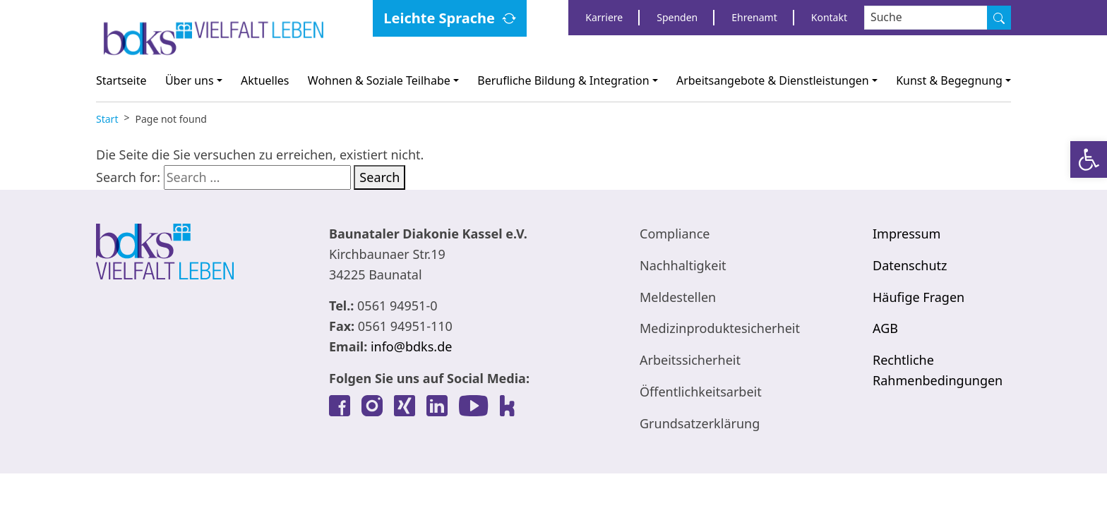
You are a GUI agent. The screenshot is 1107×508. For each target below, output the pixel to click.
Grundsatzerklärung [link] (700, 423)
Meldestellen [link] (678, 297)
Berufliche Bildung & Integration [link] (563, 80)
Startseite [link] (121, 80)
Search (379, 177)
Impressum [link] (906, 233)
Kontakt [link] (829, 17)
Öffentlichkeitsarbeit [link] (701, 391)
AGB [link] (885, 328)
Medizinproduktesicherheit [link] (720, 328)
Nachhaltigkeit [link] (683, 265)
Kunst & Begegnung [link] (949, 80)
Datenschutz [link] (910, 265)
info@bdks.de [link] (411, 346)
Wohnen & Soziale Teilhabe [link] (379, 80)
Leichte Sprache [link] (439, 18)
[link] (1088, 159)
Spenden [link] (677, 17)
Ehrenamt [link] (754, 17)
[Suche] (999, 18)
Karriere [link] (604, 17)
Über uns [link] (189, 80)
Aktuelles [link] (265, 80)
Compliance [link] (675, 233)
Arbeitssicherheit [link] (690, 359)
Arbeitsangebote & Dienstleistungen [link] (772, 80)
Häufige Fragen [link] (918, 297)
